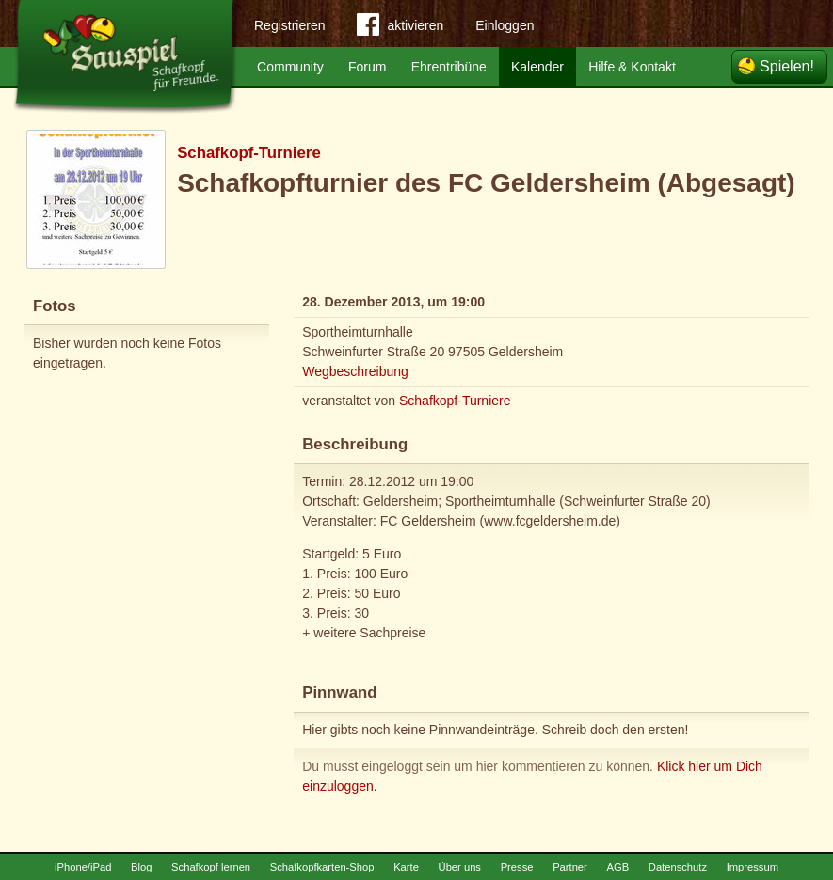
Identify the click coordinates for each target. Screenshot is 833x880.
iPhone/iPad (83, 866)
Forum (367, 66)
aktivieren (400, 28)
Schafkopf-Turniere (249, 153)
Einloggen (504, 25)
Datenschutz (678, 866)
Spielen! (787, 66)
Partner (570, 866)
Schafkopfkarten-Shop (322, 866)
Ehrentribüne (449, 66)
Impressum (752, 866)
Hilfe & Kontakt (632, 66)
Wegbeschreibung (355, 371)
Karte (406, 866)
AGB (617, 866)
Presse (517, 866)
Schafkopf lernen (210, 866)
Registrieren (289, 25)
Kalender (537, 66)
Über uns (460, 866)
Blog (141, 866)
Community (290, 66)
